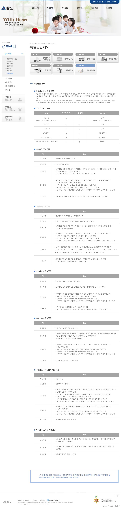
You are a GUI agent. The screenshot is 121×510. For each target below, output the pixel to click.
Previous (116, 496)
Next (118, 496)
